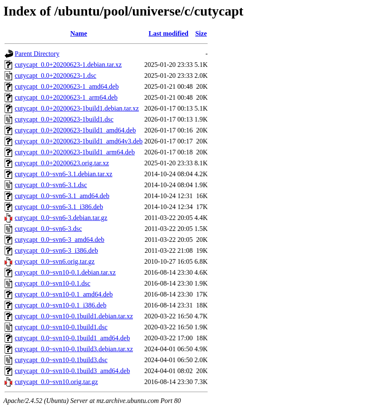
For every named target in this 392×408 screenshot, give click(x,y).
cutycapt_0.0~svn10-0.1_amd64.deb (64, 294)
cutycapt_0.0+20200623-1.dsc (55, 75)
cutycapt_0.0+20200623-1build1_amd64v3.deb (79, 141)
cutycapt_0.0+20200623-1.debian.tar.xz (68, 64)
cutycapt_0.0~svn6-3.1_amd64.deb (62, 195)
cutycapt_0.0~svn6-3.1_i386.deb (59, 206)
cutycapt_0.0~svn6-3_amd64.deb (59, 239)
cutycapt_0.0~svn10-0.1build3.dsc (61, 359)
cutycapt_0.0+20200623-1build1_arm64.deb (75, 152)
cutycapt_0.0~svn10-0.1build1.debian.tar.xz (74, 316)
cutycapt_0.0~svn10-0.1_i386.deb (60, 305)
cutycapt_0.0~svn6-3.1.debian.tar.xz (63, 174)
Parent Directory (37, 53)
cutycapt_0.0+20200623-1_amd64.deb (67, 86)
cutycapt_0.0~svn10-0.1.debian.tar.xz (65, 272)
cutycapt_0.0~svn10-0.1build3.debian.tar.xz (74, 348)
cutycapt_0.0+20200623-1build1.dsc (64, 119)
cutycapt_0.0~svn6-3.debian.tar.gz (61, 217)
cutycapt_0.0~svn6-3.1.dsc (51, 184)
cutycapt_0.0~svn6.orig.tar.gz (55, 261)
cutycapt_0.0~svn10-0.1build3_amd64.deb (72, 370)
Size (201, 33)
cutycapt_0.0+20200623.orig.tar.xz (62, 163)
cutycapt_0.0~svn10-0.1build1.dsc (61, 327)
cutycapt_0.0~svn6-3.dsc (48, 228)
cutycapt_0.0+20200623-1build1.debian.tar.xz (77, 108)
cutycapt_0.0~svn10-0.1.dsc (52, 283)
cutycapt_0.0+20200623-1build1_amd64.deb (75, 130)
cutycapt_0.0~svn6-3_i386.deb (56, 250)
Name (78, 33)
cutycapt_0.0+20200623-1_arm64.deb (66, 97)
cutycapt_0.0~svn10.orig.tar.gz (56, 381)
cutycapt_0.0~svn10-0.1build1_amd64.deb (72, 338)
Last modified (168, 33)
